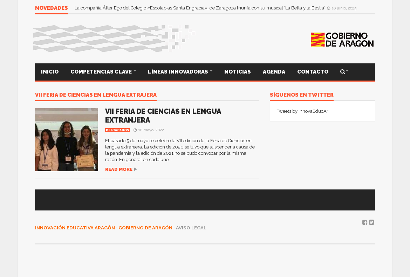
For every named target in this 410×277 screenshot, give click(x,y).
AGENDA (274, 72)
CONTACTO (312, 72)
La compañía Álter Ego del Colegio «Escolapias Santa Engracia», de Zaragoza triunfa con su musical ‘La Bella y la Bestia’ (200, 8)
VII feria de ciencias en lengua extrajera (96, 95)
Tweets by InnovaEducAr (302, 111)
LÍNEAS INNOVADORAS (178, 72)
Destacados (117, 130)
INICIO (50, 72)
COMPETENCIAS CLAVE (101, 72)
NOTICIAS (237, 72)
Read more (118, 169)
